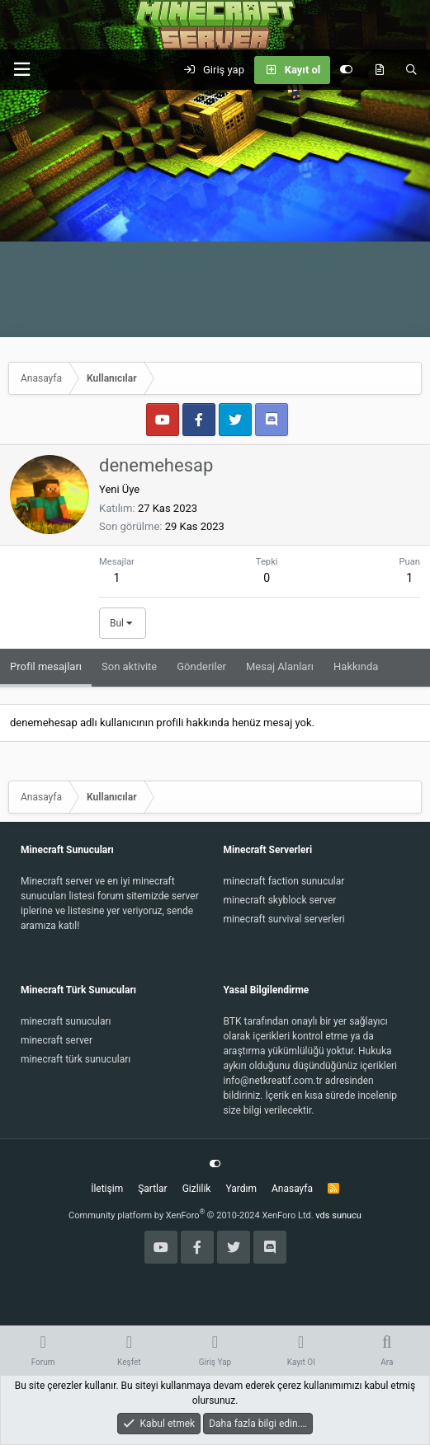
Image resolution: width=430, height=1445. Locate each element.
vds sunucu (338, 1215)
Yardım (241, 1188)
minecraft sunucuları (66, 1021)
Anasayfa (292, 1188)
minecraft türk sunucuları (75, 1059)
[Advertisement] (215, 213)
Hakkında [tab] (355, 666)
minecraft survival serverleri (284, 919)
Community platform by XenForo (191, 1215)
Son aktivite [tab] (129, 666)
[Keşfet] (379, 70)
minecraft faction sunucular (284, 881)
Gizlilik (196, 1188)
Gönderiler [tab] (201, 666)
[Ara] (411, 70)
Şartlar (152, 1188)
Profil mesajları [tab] (46, 666)
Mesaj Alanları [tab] (280, 666)
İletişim (107, 1188)
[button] (21, 69)
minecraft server (56, 1040)
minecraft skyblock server (280, 900)
